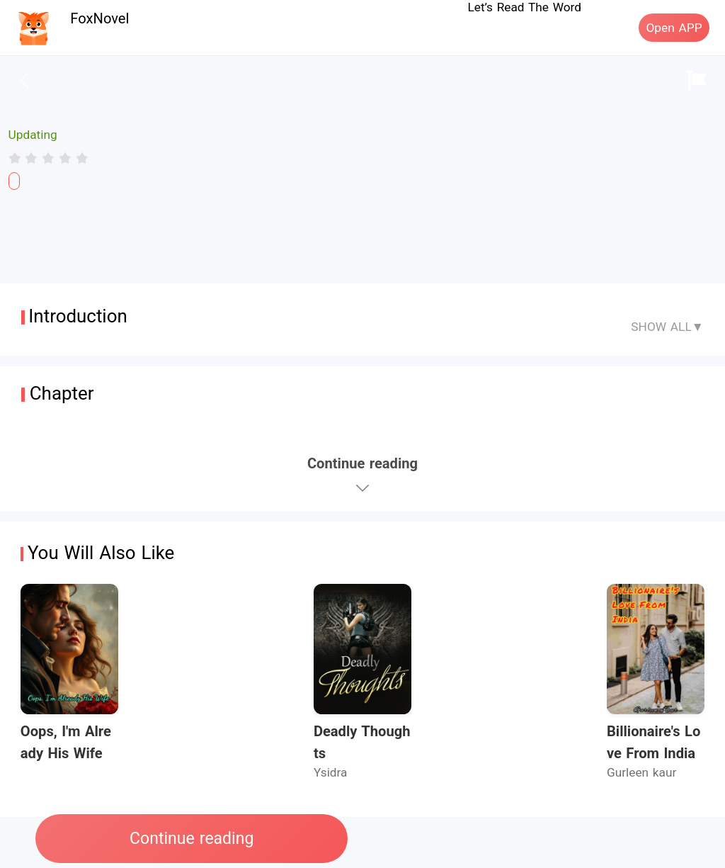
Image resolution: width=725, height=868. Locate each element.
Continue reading (191, 838)
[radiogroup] (48, 158)
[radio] (16, 158)
